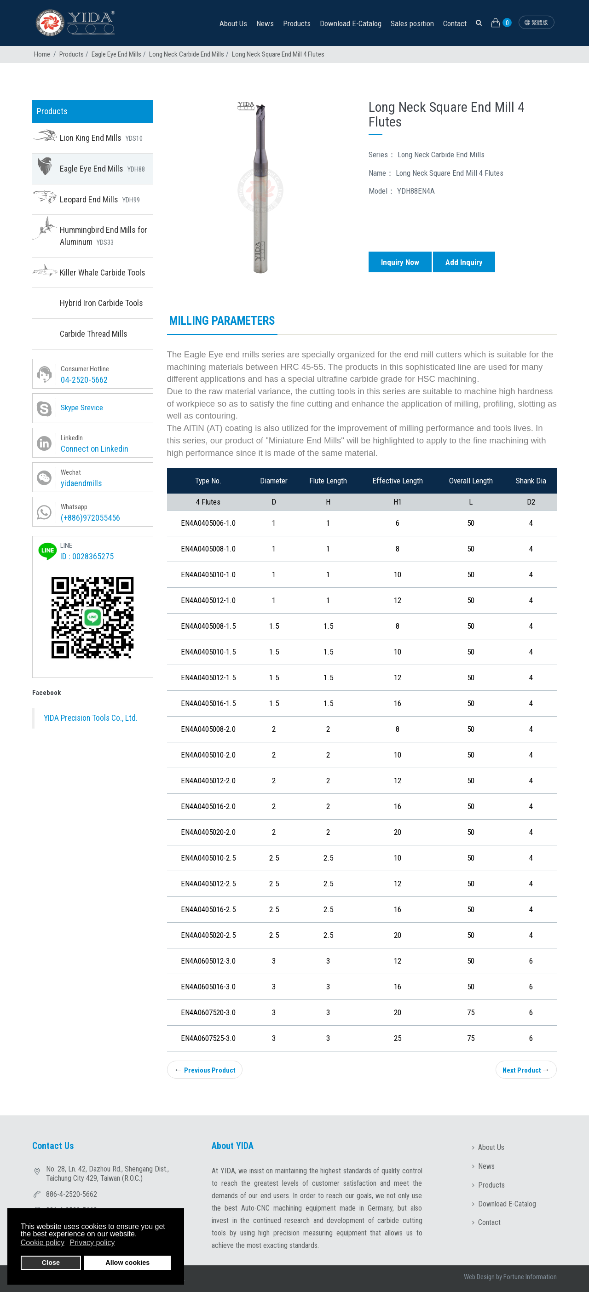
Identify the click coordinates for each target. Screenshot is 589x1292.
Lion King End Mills (101, 138)
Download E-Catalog (350, 23)
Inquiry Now (400, 262)
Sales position (412, 23)
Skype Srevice (82, 407)
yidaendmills (81, 483)
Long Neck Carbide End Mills (186, 54)
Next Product (526, 1069)
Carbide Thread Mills (93, 334)
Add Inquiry (464, 262)
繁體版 (536, 22)
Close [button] (51, 1262)
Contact (455, 23)
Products (297, 23)
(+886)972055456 (90, 518)
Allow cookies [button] (127, 1262)
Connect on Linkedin (94, 449)
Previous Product (205, 1069)
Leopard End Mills (100, 199)
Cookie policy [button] (42, 1242)
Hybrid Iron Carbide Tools (101, 303)
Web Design (479, 1277)
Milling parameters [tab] (222, 320)
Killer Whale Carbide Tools (102, 272)
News (265, 23)
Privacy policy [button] (92, 1242)
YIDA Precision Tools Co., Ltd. (91, 718)
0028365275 (93, 556)
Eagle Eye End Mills (116, 54)
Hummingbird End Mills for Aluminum (103, 236)
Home (42, 54)
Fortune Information (530, 1277)
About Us (233, 23)
